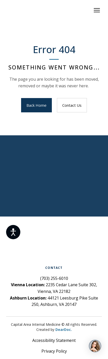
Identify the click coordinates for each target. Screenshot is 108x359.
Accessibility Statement (54, 340)
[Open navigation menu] (97, 10)
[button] (36, 105)
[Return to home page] (49, 10)
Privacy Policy (54, 351)
